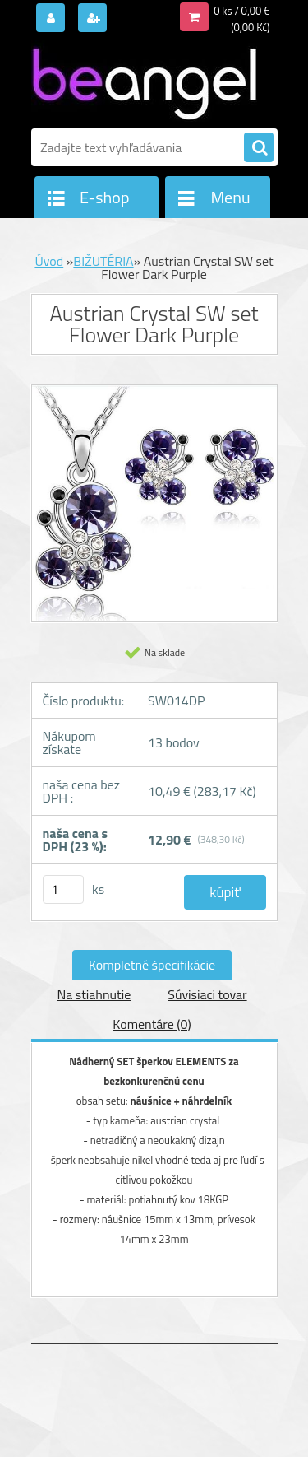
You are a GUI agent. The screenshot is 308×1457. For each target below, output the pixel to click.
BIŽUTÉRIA (103, 261)
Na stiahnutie (94, 994)
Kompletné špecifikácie (152, 965)
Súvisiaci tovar (207, 994)
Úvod (48, 261)
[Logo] (144, 81)
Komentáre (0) (152, 1024)
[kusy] (63, 889)
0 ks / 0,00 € (241, 10)
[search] (259, 148)
